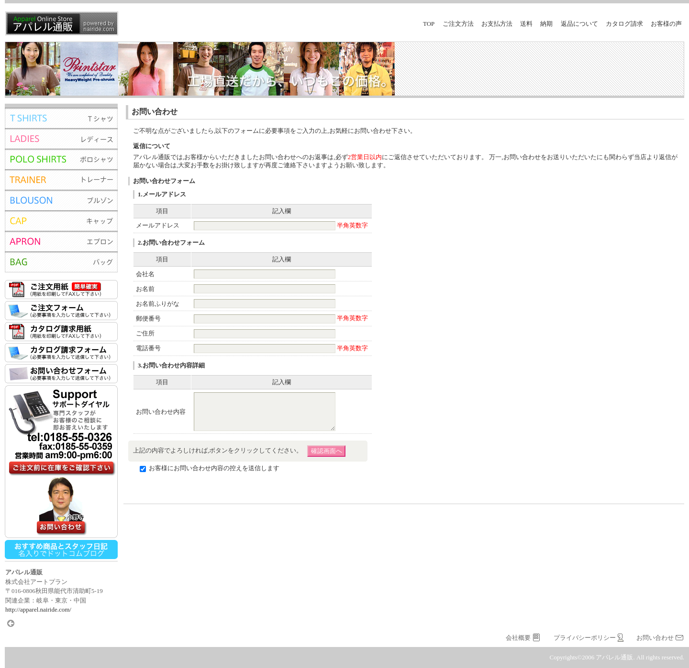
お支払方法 (496, 23)
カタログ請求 (624, 23)
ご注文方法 (458, 23)
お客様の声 (666, 23)
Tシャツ (61, 118)
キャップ (61, 220)
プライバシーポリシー (585, 637)
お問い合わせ (655, 637)
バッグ (61, 261)
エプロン (61, 241)
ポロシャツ (61, 159)
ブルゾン (61, 200)
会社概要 (518, 637)
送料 (526, 23)
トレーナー (61, 179)
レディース (61, 138)
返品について (579, 23)
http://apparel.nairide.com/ (38, 609)
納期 (546, 23)
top (428, 23)
